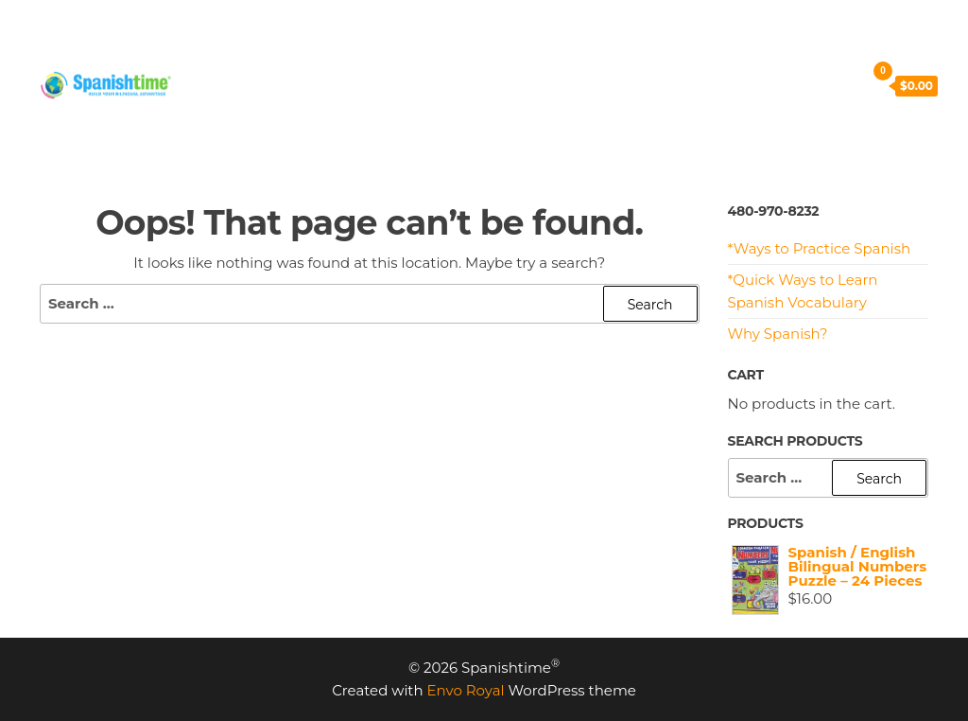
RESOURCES (528, 37)
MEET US (634, 37)
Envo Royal (466, 690)
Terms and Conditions (673, 85)
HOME (223, 37)
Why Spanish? (778, 334)
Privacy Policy (251, 132)
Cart (331, 85)
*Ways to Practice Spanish (819, 248)
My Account (519, 85)
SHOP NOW (243, 85)
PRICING (307, 37)
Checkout (411, 85)
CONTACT (731, 37)
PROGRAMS (411, 37)
